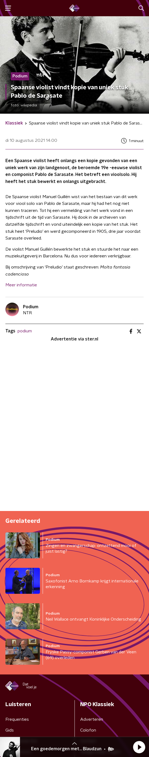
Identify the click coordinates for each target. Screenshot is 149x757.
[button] (139, 747)
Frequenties (17, 719)
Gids (9, 730)
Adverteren (91, 719)
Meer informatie (21, 285)
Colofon (88, 730)
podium (25, 331)
